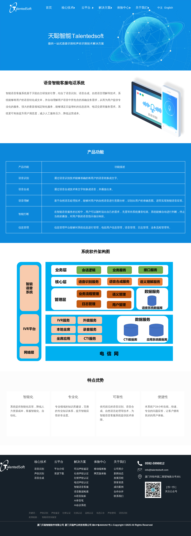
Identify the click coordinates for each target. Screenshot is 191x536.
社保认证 (78, 513)
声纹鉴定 (55, 513)
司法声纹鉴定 (81, 469)
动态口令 (100, 513)
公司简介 (118, 469)
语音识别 (39, 469)
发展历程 (118, 478)
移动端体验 (100, 469)
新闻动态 (118, 473)
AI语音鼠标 (80, 496)
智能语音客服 (81, 487)
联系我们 (118, 496)
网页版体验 (100, 473)
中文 (160, 7)
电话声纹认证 (81, 482)
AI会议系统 (80, 505)
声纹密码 (112, 513)
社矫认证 (66, 513)
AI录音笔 (79, 500)
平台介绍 (59, 469)
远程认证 (89, 513)
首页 (49, 7)
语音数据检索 (81, 491)
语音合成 (39, 478)
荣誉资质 (118, 482)
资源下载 (59, 473)
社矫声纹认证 (81, 478)
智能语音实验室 (49, 517)
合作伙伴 (118, 491)
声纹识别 (39, 473)
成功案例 (118, 487)
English (168, 7)
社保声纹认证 (81, 473)
